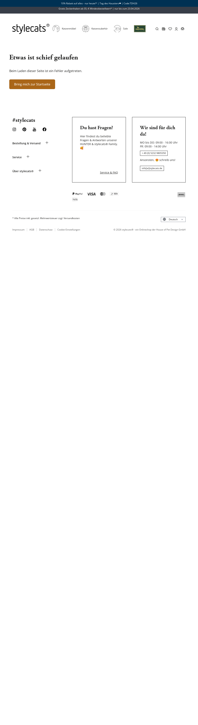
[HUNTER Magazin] (175, 21)
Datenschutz (46, 212)
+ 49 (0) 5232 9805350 (154, 139)
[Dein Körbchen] (194, 22)
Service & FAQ (109, 155)
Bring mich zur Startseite (32, 70)
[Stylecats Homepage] (25, 22)
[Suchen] (168, 22)
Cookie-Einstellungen (68, 212)
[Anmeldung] (140, 24)
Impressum (18, 212)
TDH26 (133, 3)
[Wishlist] (181, 22)
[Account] (188, 22)
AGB (31, 212)
